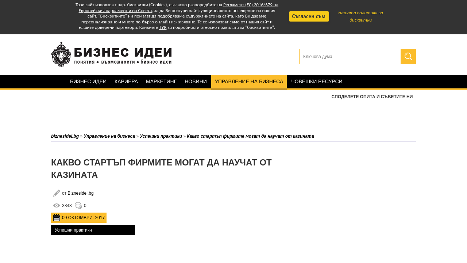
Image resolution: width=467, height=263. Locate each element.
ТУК (162, 27)
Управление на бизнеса (249, 81)
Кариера (126, 81)
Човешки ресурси (316, 81)
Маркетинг (161, 81)
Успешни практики (73, 230)
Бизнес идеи (88, 81)
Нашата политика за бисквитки (360, 16)
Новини (196, 81)
